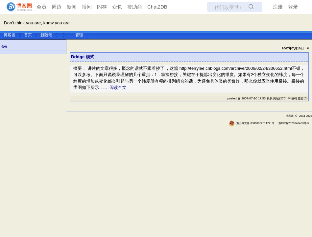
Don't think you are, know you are (37, 22)
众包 (117, 7)
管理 (79, 35)
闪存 (102, 7)
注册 (278, 7)
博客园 (9, 35)
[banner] (16, 7)
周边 (56, 7)
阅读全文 (118, 87)
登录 (293, 7)
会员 (41, 7)
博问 (87, 7)
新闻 (72, 7)
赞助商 (134, 7)
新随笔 (46, 35)
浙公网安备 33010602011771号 (252, 123)
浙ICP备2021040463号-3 (293, 123)
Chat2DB (157, 7)
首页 (28, 35)
